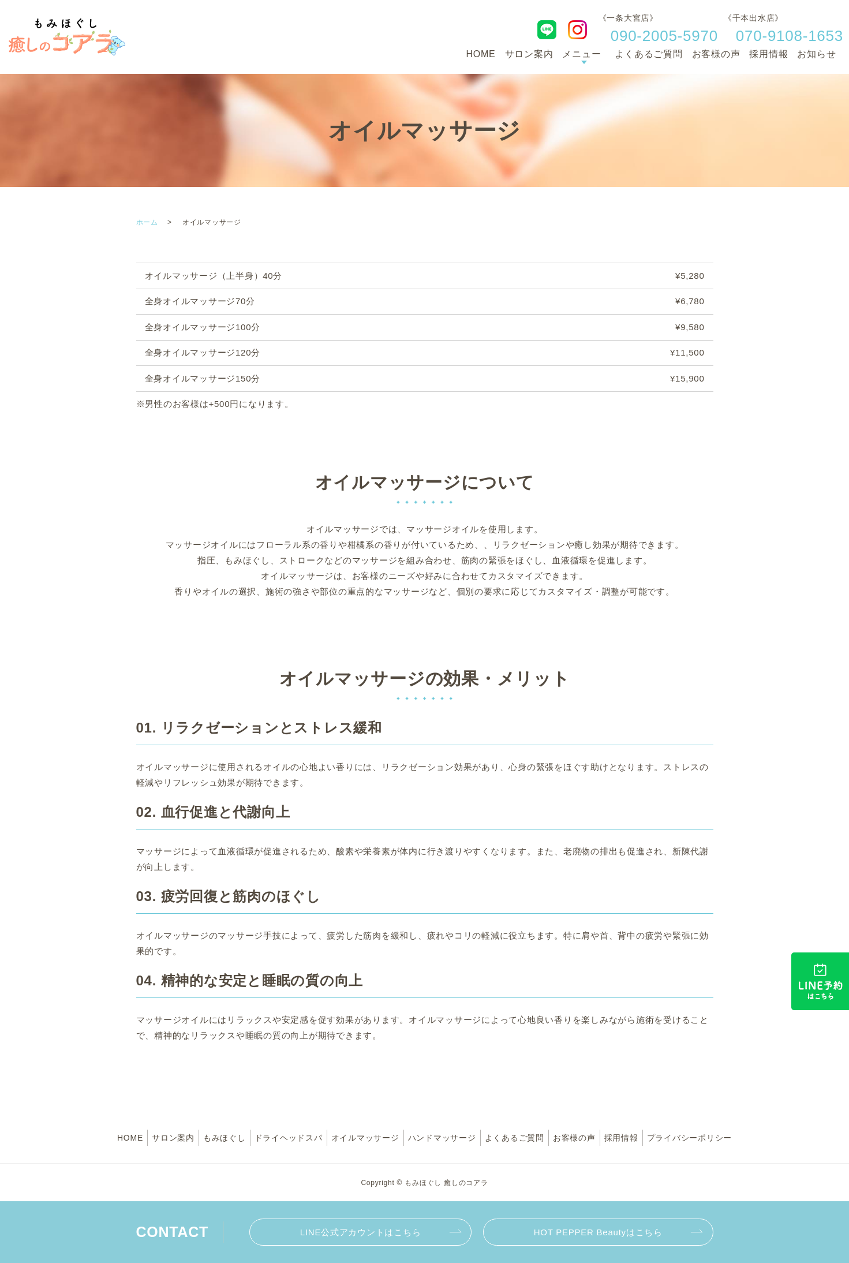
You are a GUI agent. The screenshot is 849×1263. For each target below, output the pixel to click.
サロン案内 (529, 54)
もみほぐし (224, 1137)
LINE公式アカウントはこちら (360, 1232)
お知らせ (816, 54)
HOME (481, 54)
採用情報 (768, 54)
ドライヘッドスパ (289, 1137)
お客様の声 (716, 54)
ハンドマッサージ (442, 1137)
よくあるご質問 (648, 54)
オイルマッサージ (365, 1137)
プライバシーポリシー (689, 1137)
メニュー (581, 54)
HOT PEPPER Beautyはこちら (598, 1232)
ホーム (147, 222)
